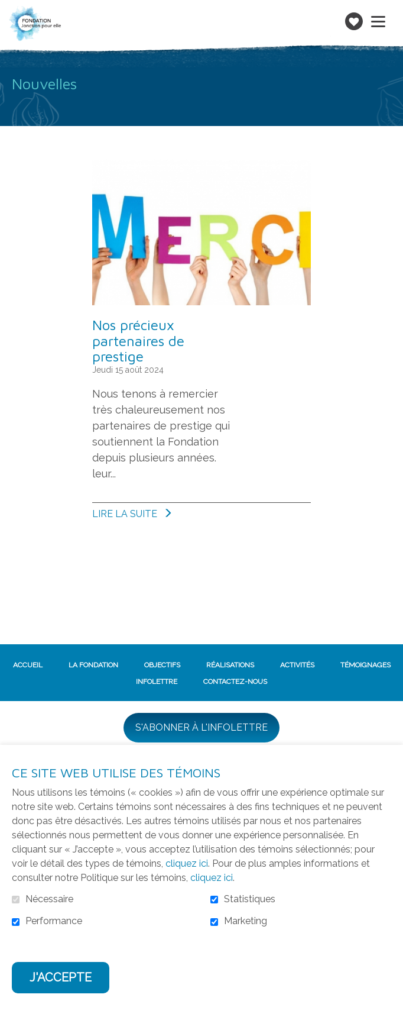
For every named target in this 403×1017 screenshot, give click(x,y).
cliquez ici (186, 863)
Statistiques (249, 899)
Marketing (245, 921)
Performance (53, 921)
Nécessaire (49, 899)
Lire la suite (157, 513)
